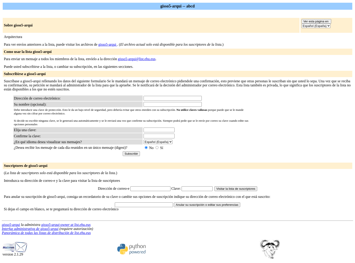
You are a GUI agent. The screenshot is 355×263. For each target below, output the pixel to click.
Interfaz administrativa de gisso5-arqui (30, 229)
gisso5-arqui (107, 44)
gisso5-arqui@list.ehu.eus (137, 59)
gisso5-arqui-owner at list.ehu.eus (66, 225)
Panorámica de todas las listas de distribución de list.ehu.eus (46, 233)
